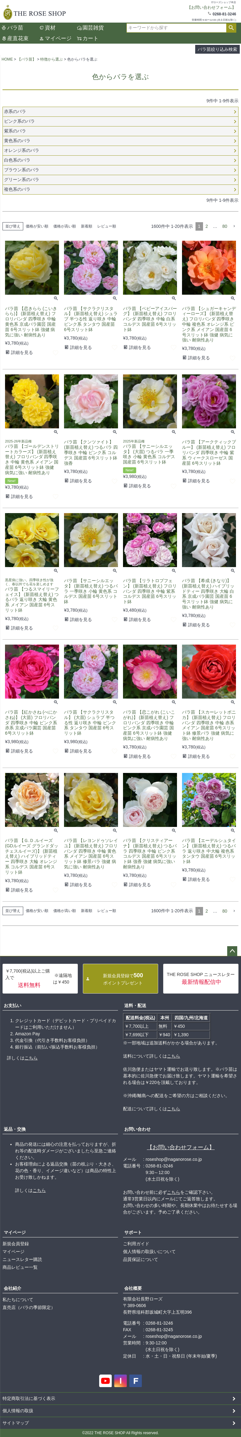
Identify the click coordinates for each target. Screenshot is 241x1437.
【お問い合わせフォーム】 (181, 1147)
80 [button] (224, 226)
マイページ (58, 38)
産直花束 (18, 38)
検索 (231, 28)
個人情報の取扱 (18, 1410)
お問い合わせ (137, 1129)
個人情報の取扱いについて (149, 1251)
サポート (133, 1232)
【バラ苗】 (26, 59)
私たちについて (18, 1299)
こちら (31, 1057)
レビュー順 (106, 226)
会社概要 (133, 1288)
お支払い (12, 1005)
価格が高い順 (64, 226)
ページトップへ (232, 951)
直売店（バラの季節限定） (29, 1307)
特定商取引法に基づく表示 (29, 1398)
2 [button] (207, 226)
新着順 (86, 226)
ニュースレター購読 (22, 1259)
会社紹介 (12, 1288)
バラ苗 (15, 28)
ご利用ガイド (136, 1243)
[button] (234, 226)
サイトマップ (16, 1422)
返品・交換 (15, 1129)
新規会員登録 (16, 1243)
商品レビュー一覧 (20, 1267)
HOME (7, 59)
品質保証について (140, 1259)
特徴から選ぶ (51, 59)
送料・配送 (135, 1005)
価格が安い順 (37, 226)
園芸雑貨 (93, 28)
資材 (50, 28)
